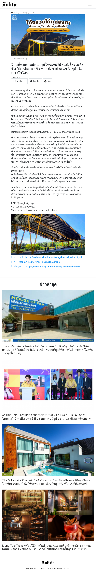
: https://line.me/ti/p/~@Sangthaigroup (35, 261)
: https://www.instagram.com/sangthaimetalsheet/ (45, 266)
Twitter (35, 81)
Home (14, 12)
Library (23, 12)
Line (47, 81)
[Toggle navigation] (90, 4)
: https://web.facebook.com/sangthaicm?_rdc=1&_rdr (47, 257)
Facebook (19, 81)
